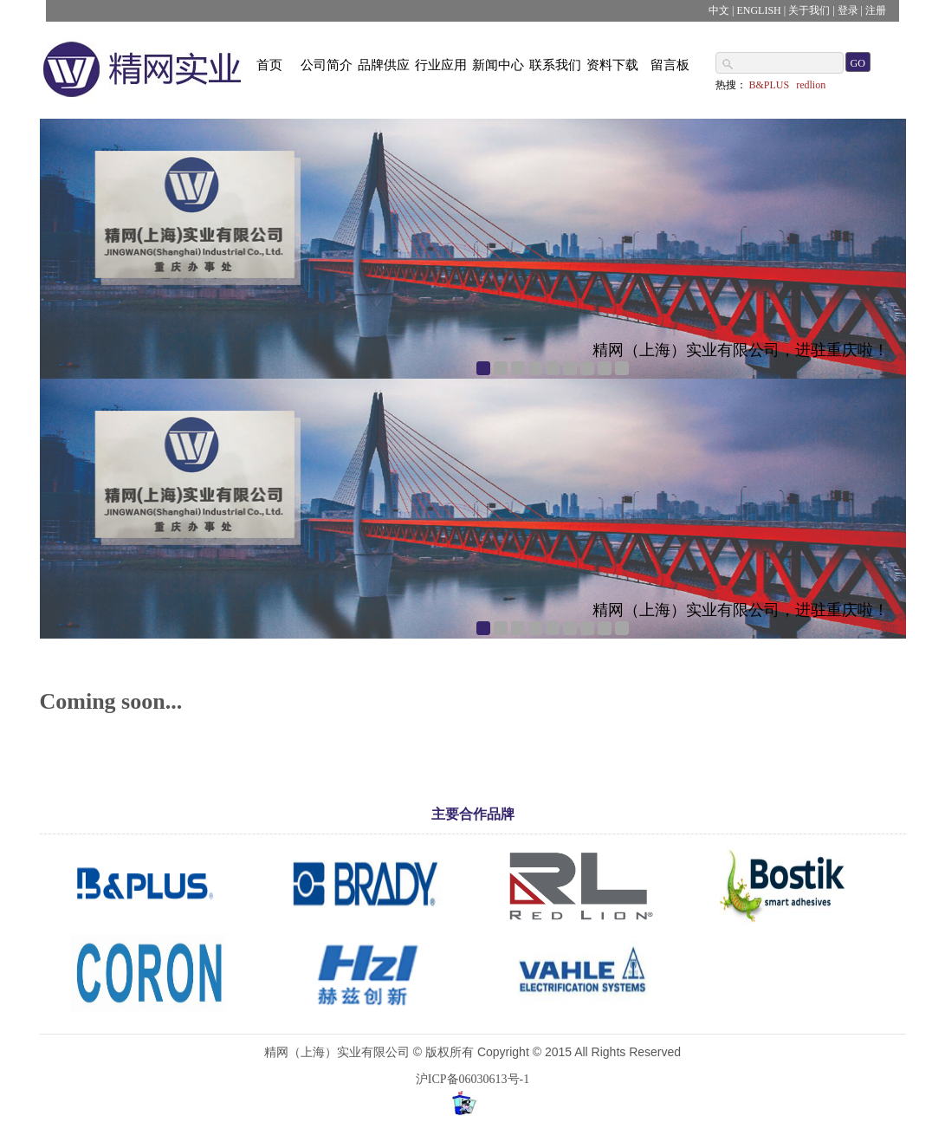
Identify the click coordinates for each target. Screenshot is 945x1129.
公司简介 (327, 65)
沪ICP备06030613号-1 (472, 1079)
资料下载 (612, 65)
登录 (848, 10)
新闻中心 (498, 65)
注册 (875, 10)
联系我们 (555, 65)
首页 (269, 65)
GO (858, 63)
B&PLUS (769, 85)
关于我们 (809, 10)
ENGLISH (758, 10)
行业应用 (441, 65)
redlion (810, 85)
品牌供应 (384, 65)
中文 (719, 10)
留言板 (669, 65)
